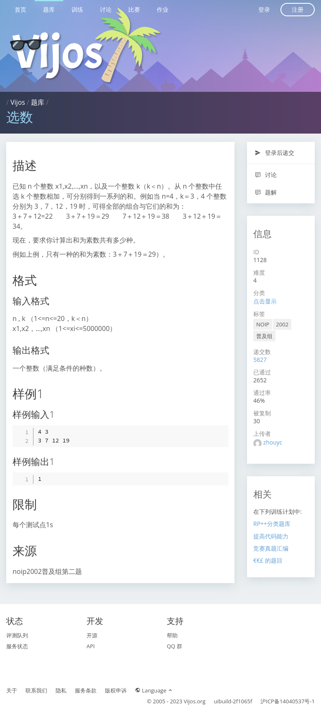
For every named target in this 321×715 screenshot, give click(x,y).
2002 (282, 324)
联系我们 (36, 690)
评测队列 (17, 635)
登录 (264, 9)
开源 (92, 635)
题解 (266, 192)
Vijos (17, 102)
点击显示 (265, 301)
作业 (162, 9)
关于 (11, 690)
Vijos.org (195, 701)
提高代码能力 (270, 536)
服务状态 (17, 646)
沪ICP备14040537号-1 (287, 701)
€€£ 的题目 (268, 560)
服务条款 (86, 690)
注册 (297, 9)
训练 (77, 9)
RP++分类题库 (271, 524)
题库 (49, 9)
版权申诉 (116, 690)
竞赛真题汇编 (270, 548)
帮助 (172, 635)
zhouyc (273, 442)
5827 (260, 360)
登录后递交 (274, 153)
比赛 (134, 9)
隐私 (61, 690)
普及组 (264, 336)
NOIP (262, 324)
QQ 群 (174, 646)
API (91, 646)
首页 (20, 9)
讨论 (106, 9)
